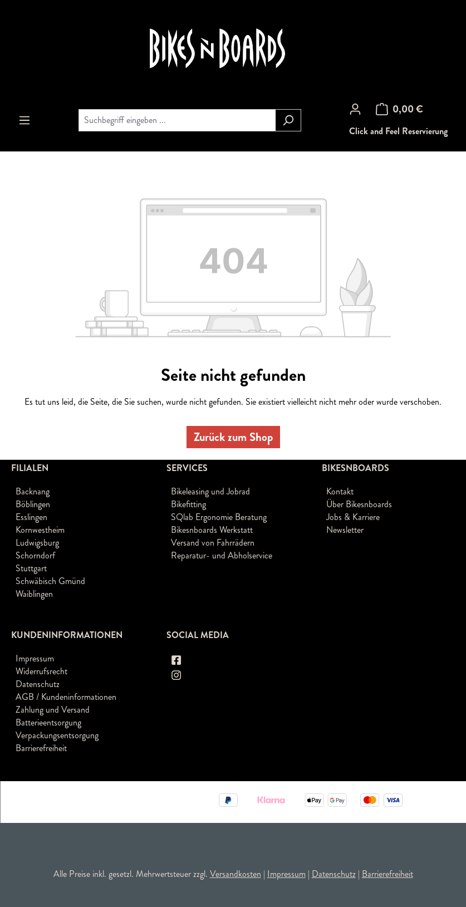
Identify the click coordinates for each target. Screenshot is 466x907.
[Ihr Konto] (355, 109)
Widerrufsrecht (41, 671)
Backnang (33, 491)
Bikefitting (188, 504)
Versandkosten (235, 873)
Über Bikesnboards (359, 504)
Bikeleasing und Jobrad (210, 491)
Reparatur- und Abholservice (221, 555)
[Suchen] (288, 120)
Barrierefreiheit (41, 748)
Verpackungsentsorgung (57, 735)
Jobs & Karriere (353, 517)
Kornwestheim (40, 529)
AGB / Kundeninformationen (66, 696)
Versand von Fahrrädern (212, 542)
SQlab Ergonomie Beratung (219, 517)
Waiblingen (34, 593)
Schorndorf (35, 555)
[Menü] (24, 120)
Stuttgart (31, 568)
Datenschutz (38, 684)
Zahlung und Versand (53, 709)
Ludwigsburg (37, 542)
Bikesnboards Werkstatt (212, 529)
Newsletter (345, 529)
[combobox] (177, 120)
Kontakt (340, 491)
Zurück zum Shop (233, 437)
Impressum (35, 658)
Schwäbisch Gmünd (50, 581)
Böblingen (33, 504)
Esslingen (31, 517)
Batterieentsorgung (48, 722)
